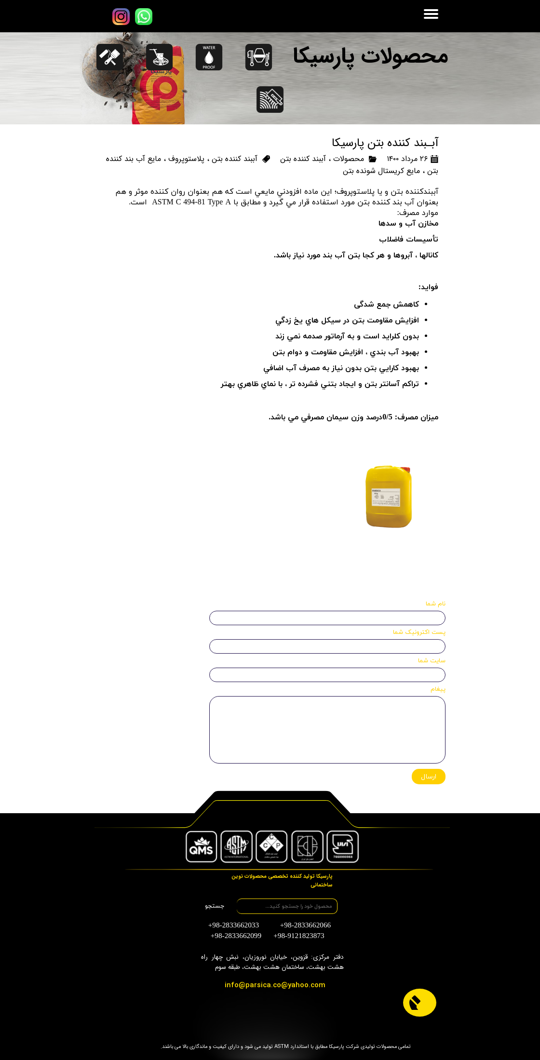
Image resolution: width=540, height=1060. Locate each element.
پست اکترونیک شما (419, 632)
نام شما (436, 604)
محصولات (348, 159)
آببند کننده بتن (303, 159)
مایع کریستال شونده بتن (381, 171)
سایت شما (432, 661)
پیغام (438, 689)
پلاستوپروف (186, 159)
